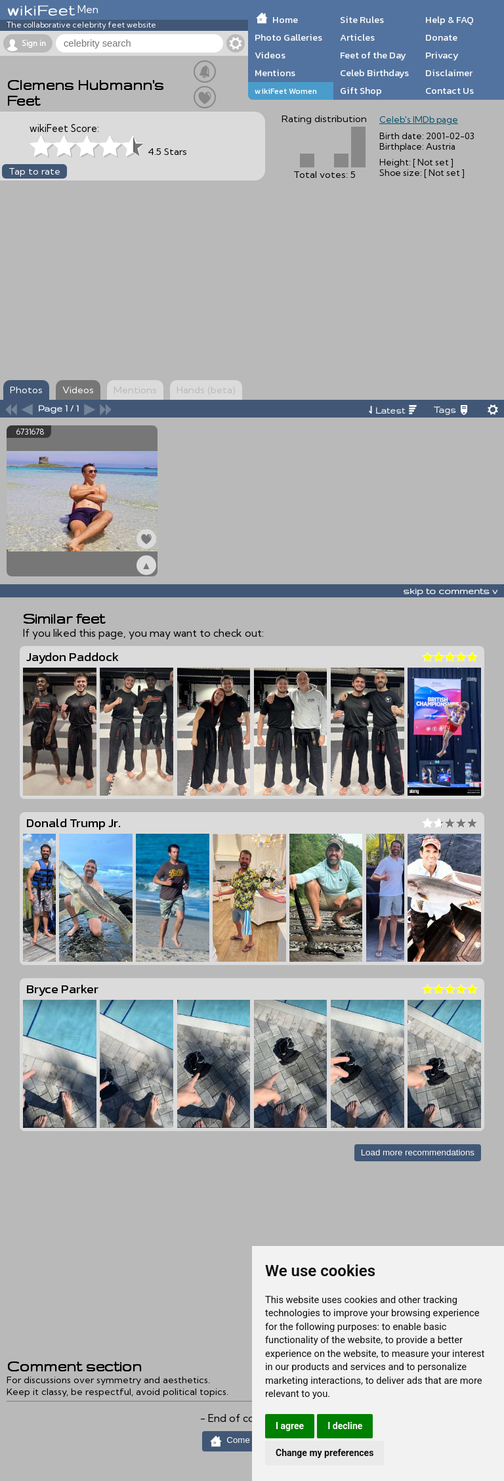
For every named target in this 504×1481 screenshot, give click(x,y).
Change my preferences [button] (324, 1453)
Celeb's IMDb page (418, 119)
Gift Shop (361, 90)
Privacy (442, 55)
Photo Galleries (288, 37)
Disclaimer (448, 73)
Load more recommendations (417, 1152)
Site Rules (362, 19)
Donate (441, 37)
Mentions (275, 73)
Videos (270, 55)
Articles (357, 37)
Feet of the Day (373, 55)
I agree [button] (290, 1426)
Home (285, 19)
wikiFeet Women (286, 91)
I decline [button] (344, 1426)
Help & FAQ (449, 19)
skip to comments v (450, 591)
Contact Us (449, 90)
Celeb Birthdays (374, 73)
